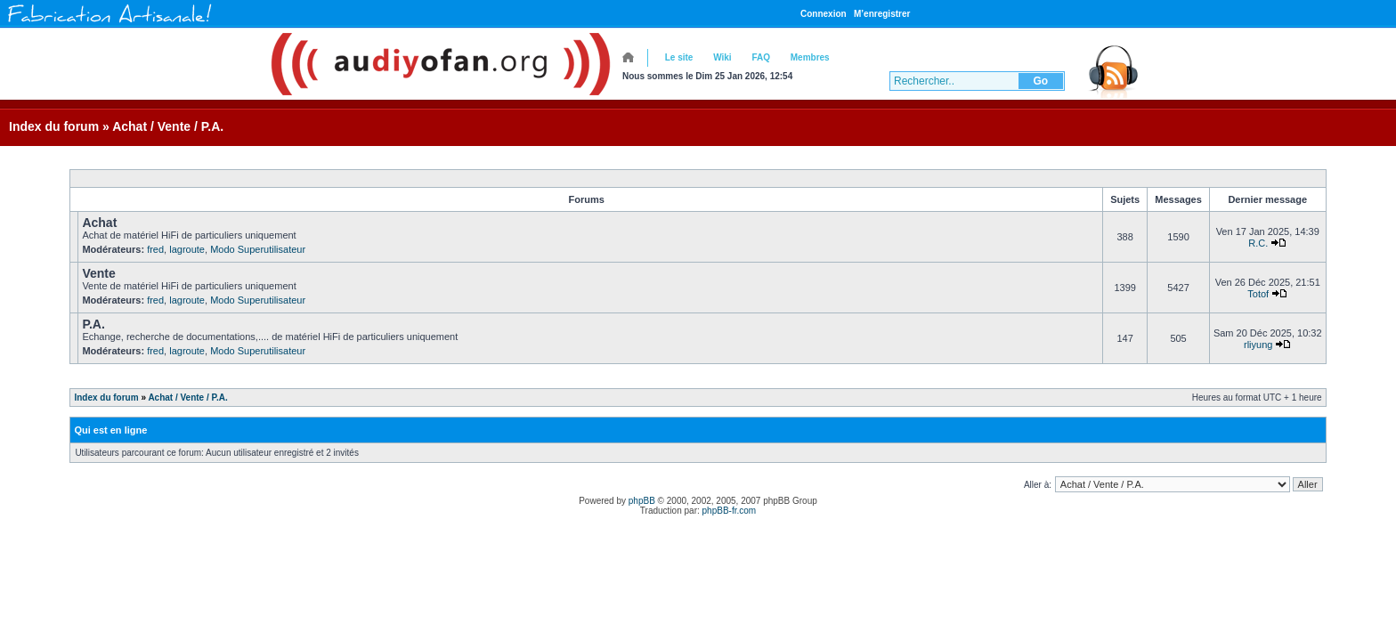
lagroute (187, 249)
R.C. (1258, 243)
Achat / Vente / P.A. (167, 126)
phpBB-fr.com (729, 510)
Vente (98, 273)
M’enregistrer (882, 14)
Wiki (722, 57)
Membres (810, 57)
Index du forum (54, 126)
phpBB (642, 501)
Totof (1258, 293)
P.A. (93, 324)
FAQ (760, 57)
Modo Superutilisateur (257, 249)
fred (155, 249)
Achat (99, 222)
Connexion (823, 14)
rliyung (1258, 344)
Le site (679, 57)
